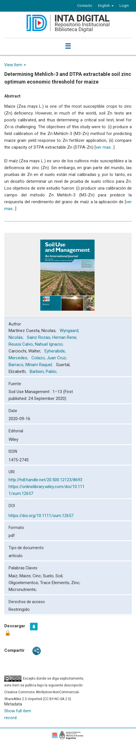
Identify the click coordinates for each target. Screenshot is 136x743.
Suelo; (49, 575)
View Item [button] (15, 65)
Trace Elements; (55, 582)
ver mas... (104, 147)
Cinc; (38, 575)
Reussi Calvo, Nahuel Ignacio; (37, 344)
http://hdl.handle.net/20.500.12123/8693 (45, 479)
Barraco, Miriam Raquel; (31, 364)
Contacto (84, 5)
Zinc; (75, 582)
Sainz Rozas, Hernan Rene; (52, 337)
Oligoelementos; (24, 582)
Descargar (14, 630)
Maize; (26, 575)
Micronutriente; (23, 589)
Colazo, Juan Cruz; (49, 357)
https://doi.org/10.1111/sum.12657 (41, 515)
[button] (106, 5)
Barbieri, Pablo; (44, 371)
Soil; (59, 575)
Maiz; (14, 575)
